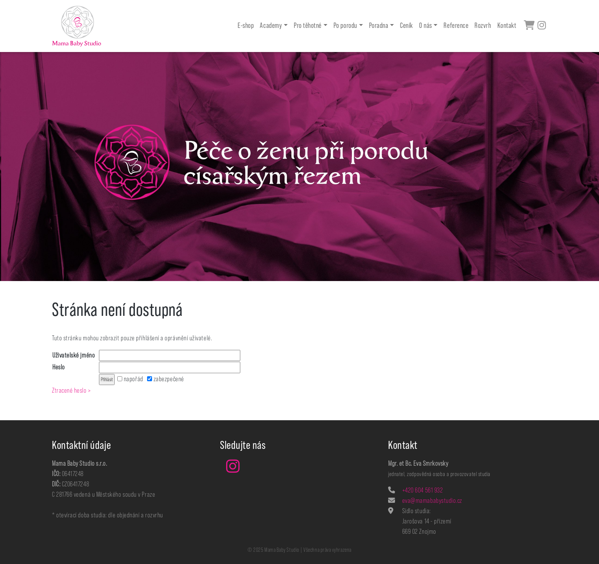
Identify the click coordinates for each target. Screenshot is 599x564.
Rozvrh (482, 25)
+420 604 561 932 (422, 490)
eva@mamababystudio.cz (432, 500)
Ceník (406, 25)
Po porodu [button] (345, 25)
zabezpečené (165, 378)
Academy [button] (271, 25)
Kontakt (506, 25)
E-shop (246, 25)
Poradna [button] (379, 25)
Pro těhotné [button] (308, 25)
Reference (456, 25)
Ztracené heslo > (71, 390)
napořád (130, 378)
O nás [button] (425, 25)
